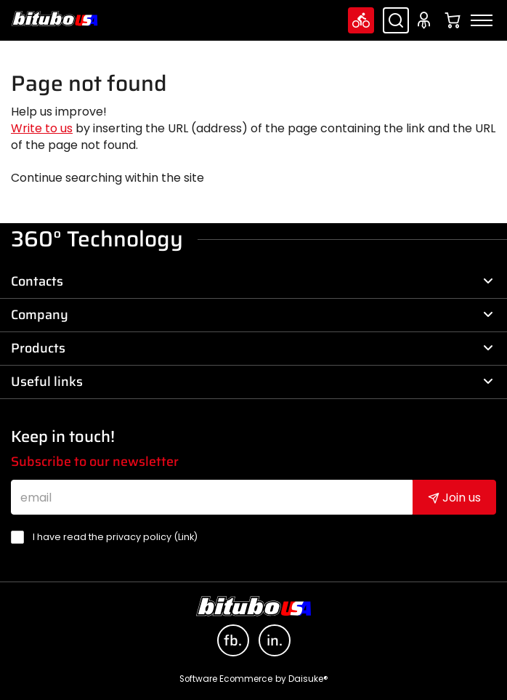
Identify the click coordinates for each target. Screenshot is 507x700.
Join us (454, 497)
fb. (233, 640)
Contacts (252, 281)
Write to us (42, 128)
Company (252, 314)
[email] (212, 497)
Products (252, 348)
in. (275, 640)
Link (186, 536)
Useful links (252, 381)
